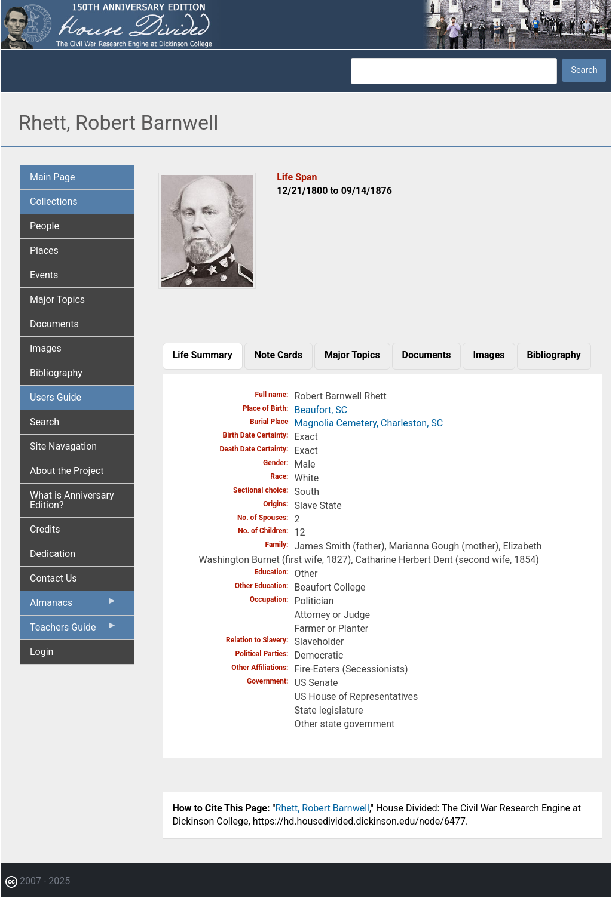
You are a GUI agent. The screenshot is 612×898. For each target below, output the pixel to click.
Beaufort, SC (321, 410)
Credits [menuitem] (45, 529)
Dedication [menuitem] (52, 553)
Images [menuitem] (46, 348)
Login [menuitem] (41, 651)
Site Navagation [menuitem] (63, 446)
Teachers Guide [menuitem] (73, 629)
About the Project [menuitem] (66, 470)
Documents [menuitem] (54, 324)
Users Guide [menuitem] (55, 397)
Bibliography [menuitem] (56, 373)
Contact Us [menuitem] (53, 578)
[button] (207, 284)
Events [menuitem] (44, 275)
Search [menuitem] (44, 422)
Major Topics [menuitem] (57, 299)
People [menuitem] (44, 226)
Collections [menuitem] (54, 201)
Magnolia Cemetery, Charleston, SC (369, 423)
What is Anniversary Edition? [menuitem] (72, 500)
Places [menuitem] (44, 250)
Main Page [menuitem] (52, 177)
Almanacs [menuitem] (73, 605)
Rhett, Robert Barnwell (322, 808)
